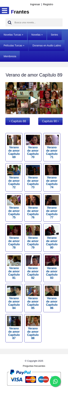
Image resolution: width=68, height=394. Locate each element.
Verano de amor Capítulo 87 (14, 328)
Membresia (10, 56)
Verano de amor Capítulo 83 (52, 267)
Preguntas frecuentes (34, 366)
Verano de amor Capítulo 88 (33, 328)
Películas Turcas (13, 45)
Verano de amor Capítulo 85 (33, 298)
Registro (48, 4)
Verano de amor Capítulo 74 (52, 177)
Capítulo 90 (50, 121)
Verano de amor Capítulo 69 (14, 147)
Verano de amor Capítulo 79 (33, 237)
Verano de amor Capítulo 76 (33, 207)
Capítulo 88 (17, 121)
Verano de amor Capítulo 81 (14, 267)
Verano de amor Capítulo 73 (33, 177)
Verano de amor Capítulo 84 (14, 298)
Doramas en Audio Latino (46, 45)
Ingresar (35, 4)
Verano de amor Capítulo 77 (52, 207)
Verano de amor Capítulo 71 (52, 147)
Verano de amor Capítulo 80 (52, 237)
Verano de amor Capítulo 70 (33, 147)
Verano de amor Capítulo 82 (33, 267)
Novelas (36, 34)
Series (54, 34)
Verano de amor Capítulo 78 (14, 237)
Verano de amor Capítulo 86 (52, 298)
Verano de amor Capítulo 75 (14, 207)
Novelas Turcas (12, 34)
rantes (20, 12)
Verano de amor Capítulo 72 (14, 177)
